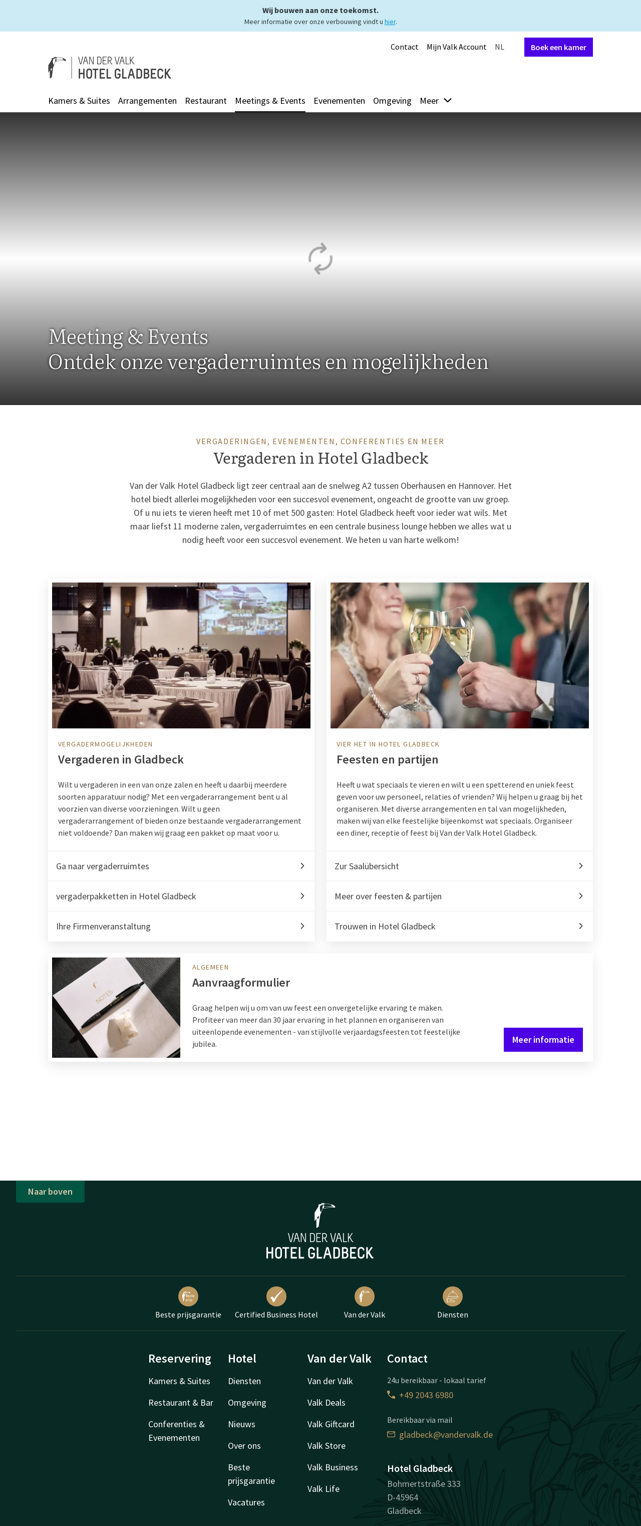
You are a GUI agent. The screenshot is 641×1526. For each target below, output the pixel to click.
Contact (405, 47)
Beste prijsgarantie (188, 1302)
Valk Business (332, 1467)
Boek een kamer (558, 47)
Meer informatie (543, 1039)
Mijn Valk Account (457, 47)
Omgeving (392, 100)
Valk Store (326, 1445)
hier (390, 21)
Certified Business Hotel (276, 1302)
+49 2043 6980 (420, 1395)
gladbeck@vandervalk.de (440, 1434)
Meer (436, 100)
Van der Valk (364, 1302)
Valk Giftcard (331, 1424)
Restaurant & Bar (180, 1402)
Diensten (452, 1302)
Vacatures (246, 1502)
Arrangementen (147, 100)
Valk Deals (326, 1402)
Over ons (244, 1445)
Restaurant (206, 100)
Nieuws (241, 1424)
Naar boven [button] (50, 1191)
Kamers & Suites (79, 100)
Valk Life (323, 1488)
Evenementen (339, 100)
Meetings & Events (270, 100)
